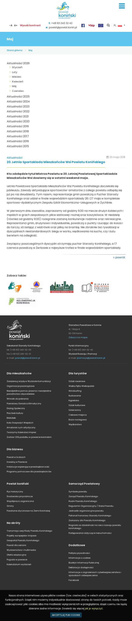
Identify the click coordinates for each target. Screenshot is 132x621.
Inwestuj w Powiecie (17, 461)
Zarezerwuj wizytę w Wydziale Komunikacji (29, 381)
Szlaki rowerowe (77, 381)
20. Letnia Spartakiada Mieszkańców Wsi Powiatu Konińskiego (56, 162)
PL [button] (118, 25)
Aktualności (14, 158)
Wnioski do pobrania (18, 398)
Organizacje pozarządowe (20, 386)
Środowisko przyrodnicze (20, 496)
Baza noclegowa (78, 419)
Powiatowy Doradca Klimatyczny (24, 403)
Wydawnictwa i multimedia (21, 550)
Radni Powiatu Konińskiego (83, 501)
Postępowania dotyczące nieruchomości (90, 533)
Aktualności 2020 (18, 121)
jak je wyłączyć (94, 608)
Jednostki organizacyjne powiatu (86, 510)
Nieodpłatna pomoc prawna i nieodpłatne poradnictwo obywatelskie (29, 392)
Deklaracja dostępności (81, 567)
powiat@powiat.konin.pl (63, 27)
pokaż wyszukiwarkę (108, 25)
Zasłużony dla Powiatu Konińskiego (87, 520)
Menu (121, 6)
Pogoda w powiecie (17, 559)
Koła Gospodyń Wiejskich (20, 422)
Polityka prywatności (79, 553)
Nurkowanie (75, 395)
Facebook (74, 580)
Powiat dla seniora (16, 545)
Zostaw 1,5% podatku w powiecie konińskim (29, 437)
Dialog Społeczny (16, 408)
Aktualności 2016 (18, 141)
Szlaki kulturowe (77, 405)
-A (10, 25)
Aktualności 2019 (18, 126)
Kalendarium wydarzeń (19, 564)
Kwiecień (17, 81)
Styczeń (17, 67)
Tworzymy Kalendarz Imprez (21, 432)
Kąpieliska (74, 400)
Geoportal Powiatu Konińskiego (23, 540)
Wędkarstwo (75, 424)
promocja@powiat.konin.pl (91, 357)
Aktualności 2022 (18, 111)
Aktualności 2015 (18, 146)
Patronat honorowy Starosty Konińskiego (90, 515)
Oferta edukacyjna (16, 554)
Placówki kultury (15, 413)
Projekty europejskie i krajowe (21, 535)
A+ (15, 25)
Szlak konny (75, 410)
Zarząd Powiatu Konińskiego (83, 496)
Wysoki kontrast (30, 25)
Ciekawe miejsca (78, 414)
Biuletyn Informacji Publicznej (84, 562)
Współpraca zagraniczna (20, 501)
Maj (30, 50)
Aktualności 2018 (18, 131)
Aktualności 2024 (18, 101)
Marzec (16, 76)
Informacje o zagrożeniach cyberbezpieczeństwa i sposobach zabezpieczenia (95, 574)
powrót (120, 257)
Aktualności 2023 (18, 106)
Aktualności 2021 (18, 116)
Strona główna (14, 50)
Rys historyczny (15, 491)
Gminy (10, 506)
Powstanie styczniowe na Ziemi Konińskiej (28, 510)
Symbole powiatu (78, 491)
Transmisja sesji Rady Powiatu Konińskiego (29, 530)
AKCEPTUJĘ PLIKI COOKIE (66, 615)
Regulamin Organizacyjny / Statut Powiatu (91, 506)
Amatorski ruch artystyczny (21, 427)
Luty (14, 72)
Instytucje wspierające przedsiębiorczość (28, 466)
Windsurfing (75, 390)
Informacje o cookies (80, 557)
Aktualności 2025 (18, 97)
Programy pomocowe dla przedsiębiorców (29, 471)
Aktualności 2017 (18, 136)
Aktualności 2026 (18, 63)
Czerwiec (18, 91)
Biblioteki (11, 417)
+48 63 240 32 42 (61, 23)
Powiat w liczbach (16, 457)
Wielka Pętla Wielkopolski (81, 386)
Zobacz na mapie (78, 337)
